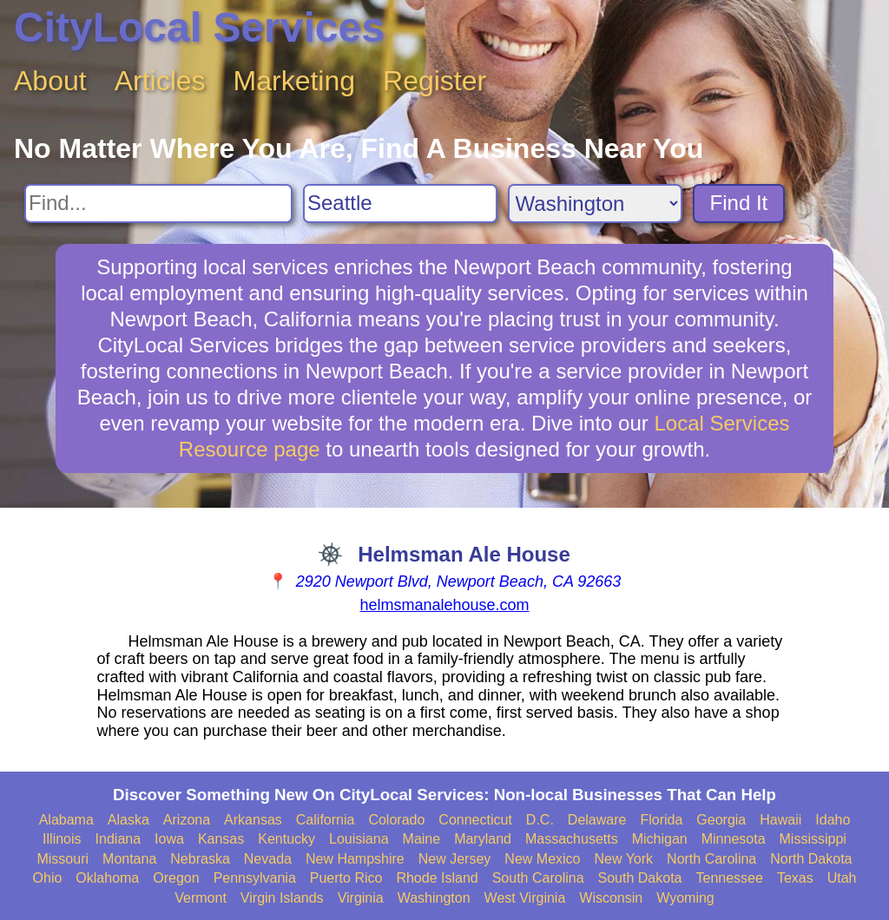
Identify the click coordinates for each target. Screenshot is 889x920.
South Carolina (538, 878)
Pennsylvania (255, 878)
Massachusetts (571, 838)
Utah (842, 878)
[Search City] (400, 203)
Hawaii (780, 819)
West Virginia (525, 897)
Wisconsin (610, 897)
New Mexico (542, 858)
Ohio (48, 878)
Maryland (482, 838)
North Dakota (811, 858)
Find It (739, 202)
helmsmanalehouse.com (444, 605)
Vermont (201, 897)
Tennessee (728, 878)
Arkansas (253, 819)
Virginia (361, 897)
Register (434, 80)
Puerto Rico (346, 878)
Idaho (832, 819)
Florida (661, 819)
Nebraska (199, 858)
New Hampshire (355, 858)
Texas (795, 878)
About (50, 80)
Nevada (268, 858)
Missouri (62, 858)
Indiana (118, 838)
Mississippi (813, 838)
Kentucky (286, 838)
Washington (434, 897)
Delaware (597, 819)
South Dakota (640, 878)
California (325, 819)
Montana (129, 858)
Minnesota (733, 838)
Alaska (128, 819)
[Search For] (158, 203)
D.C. (540, 819)
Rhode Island (436, 878)
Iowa (169, 838)
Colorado (396, 819)
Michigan (660, 838)
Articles (160, 80)
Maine (422, 838)
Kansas (221, 838)
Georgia (721, 819)
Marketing (295, 80)
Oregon (176, 878)
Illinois (62, 838)
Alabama (66, 819)
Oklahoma (107, 878)
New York (623, 858)
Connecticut (475, 819)
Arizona (186, 819)
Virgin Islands (282, 897)
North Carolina (711, 858)
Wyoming (685, 897)
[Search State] (595, 203)
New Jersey (454, 858)
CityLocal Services (199, 27)
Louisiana (359, 838)
